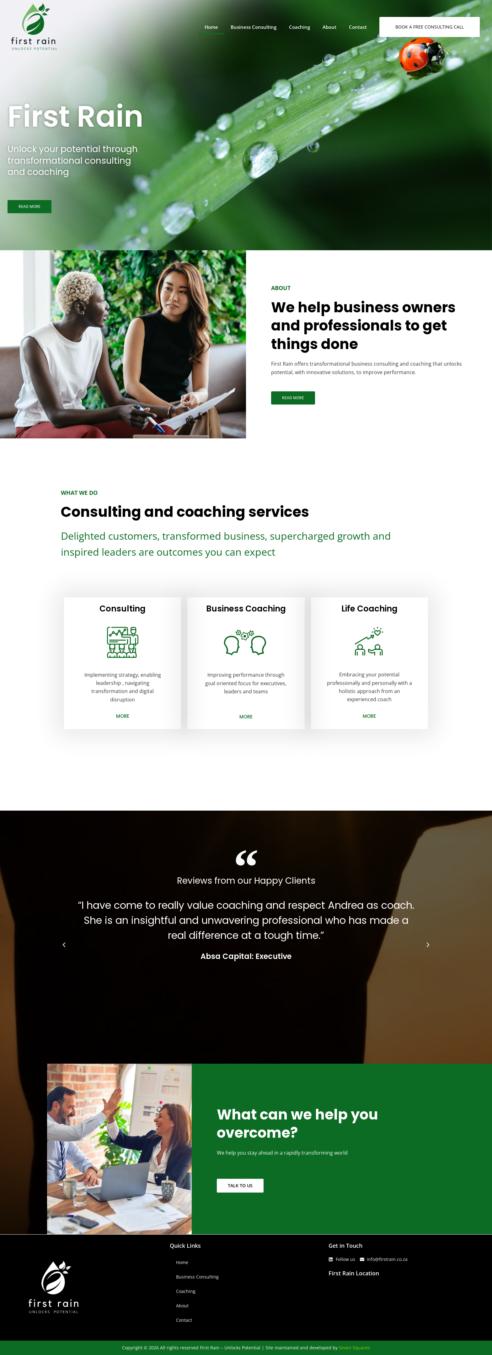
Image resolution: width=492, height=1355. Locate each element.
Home (211, 27)
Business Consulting (253, 27)
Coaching (299, 27)
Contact (358, 27)
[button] (64, 945)
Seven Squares (354, 1348)
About (329, 27)
